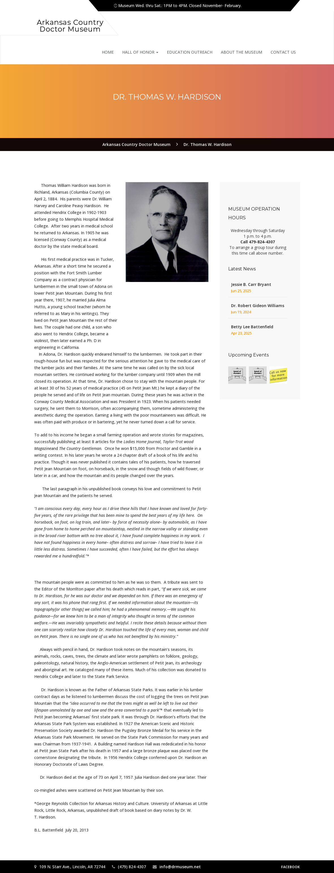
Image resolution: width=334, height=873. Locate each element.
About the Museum (241, 52)
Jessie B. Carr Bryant (251, 284)
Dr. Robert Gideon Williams (257, 305)
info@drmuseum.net (180, 866)
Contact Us (283, 52)
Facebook (290, 867)
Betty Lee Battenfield (252, 326)
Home (108, 52)
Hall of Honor (140, 52)
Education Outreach (189, 52)
